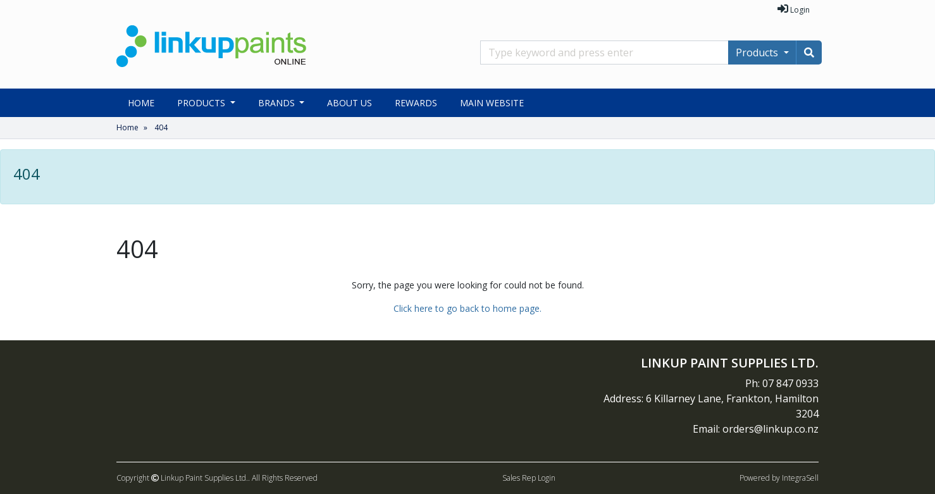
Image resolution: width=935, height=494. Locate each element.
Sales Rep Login (528, 477)
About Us (349, 103)
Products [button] (202, 103)
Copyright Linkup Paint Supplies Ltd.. (183, 477)
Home (141, 103)
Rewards (416, 103)
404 (161, 127)
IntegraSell (800, 477)
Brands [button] (277, 103)
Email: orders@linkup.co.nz (756, 429)
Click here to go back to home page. (467, 308)
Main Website (492, 103)
